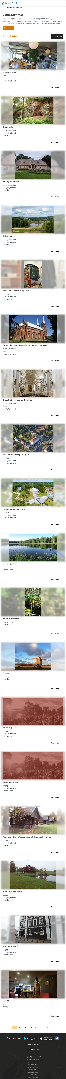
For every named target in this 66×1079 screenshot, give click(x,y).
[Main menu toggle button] (62, 3)
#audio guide (33, 1069)
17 (41, 1027)
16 (36, 1027)
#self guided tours (33, 1064)
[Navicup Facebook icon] (57, 1038)
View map (57, 36)
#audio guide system (33, 1072)
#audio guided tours (33, 1059)
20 (57, 1027)
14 (25, 1027)
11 (9, 1027)
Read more (56, 88)
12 (15, 1027)
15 (31, 1027)
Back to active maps (13, 7)
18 (47, 1027)
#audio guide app (33, 1077)
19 (52, 1027)
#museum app (33, 1074)
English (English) (10, 36)
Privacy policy (33, 1044)
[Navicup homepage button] (10, 3)
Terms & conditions (33, 1049)
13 (20, 1027)
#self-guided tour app (33, 1067)
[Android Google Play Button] (30, 1038)
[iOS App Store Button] (46, 1038)
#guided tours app (33, 1062)
